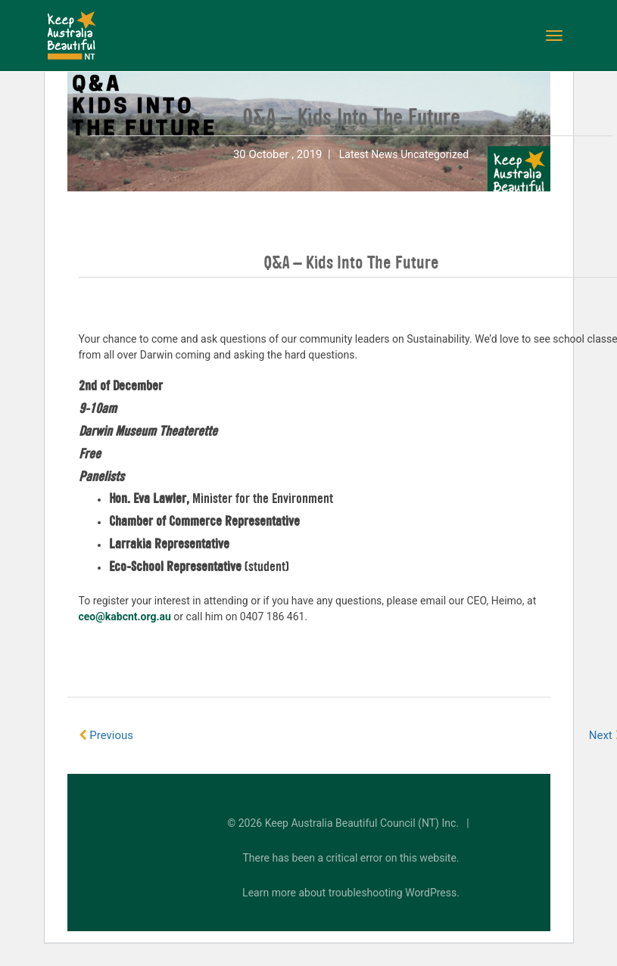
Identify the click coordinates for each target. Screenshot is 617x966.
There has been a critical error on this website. (351, 858)
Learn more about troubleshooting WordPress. (351, 893)
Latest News (368, 154)
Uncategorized (434, 154)
